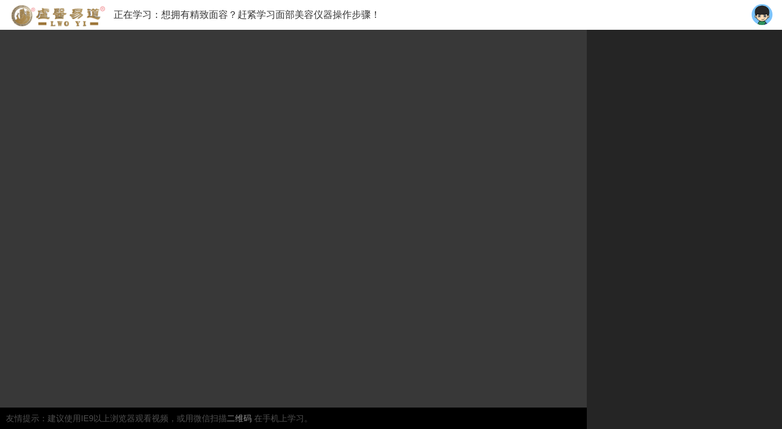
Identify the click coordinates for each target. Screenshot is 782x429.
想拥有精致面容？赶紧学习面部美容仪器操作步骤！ (270, 15)
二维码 (240, 418)
